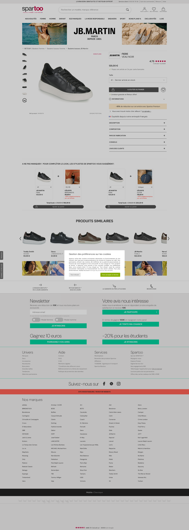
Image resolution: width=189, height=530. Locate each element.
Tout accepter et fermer (110, 275)
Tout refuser (75, 275)
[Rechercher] (127, 10)
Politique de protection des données (101, 270)
